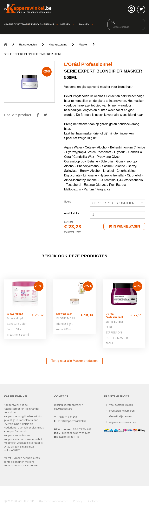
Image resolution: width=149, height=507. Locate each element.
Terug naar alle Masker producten (74, 360)
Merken (65, 24)
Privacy (77, 501)
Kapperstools (32, 24)
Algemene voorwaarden (122, 422)
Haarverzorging (58, 44)
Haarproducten (14, 24)
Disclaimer (93, 501)
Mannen (84, 24)
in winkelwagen (124, 226)
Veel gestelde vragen (121, 404)
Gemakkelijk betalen (120, 416)
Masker (83, 44)
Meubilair (48, 24)
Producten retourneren (121, 410)
